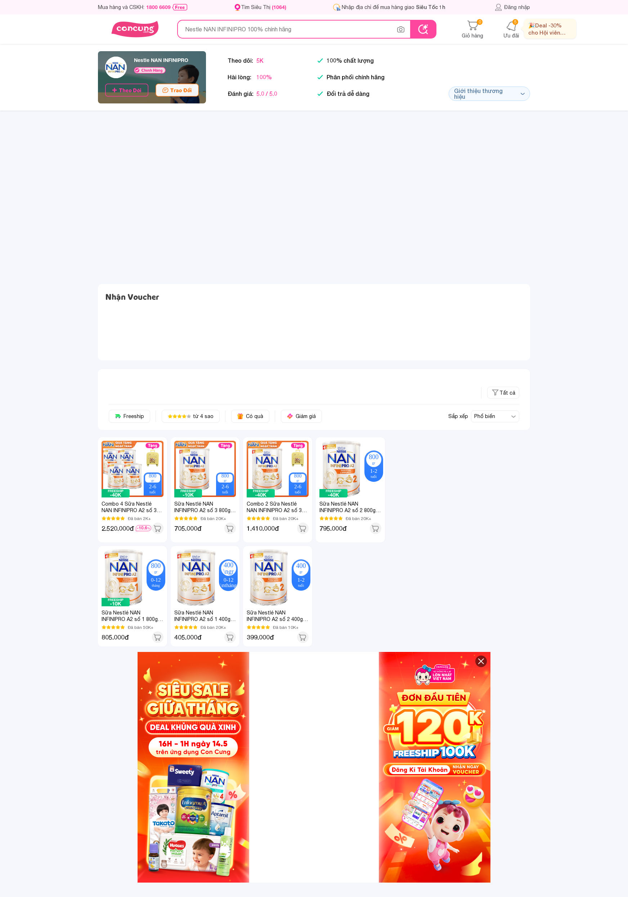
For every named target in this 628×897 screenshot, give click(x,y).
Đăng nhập (512, 7)
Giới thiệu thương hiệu (489, 93)
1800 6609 (158, 7)
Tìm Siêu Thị (263, 7)
